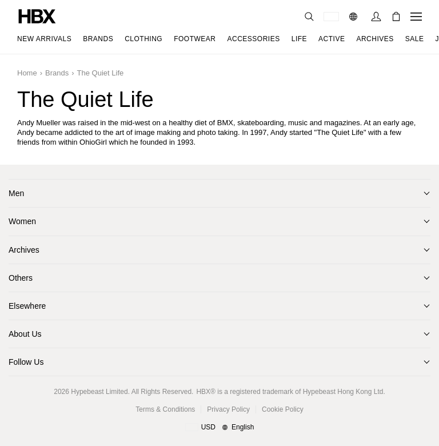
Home (27, 73)
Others (21, 277)
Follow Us (26, 362)
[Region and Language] (219, 427)
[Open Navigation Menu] (416, 16)
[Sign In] (376, 16)
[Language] (355, 16)
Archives (24, 249)
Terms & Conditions (165, 409)
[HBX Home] (37, 15)
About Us (25, 334)
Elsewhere (27, 305)
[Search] (309, 16)
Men (16, 193)
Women (22, 221)
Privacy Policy (228, 409)
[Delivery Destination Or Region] (331, 16)
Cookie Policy (283, 409)
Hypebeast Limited (99, 392)
